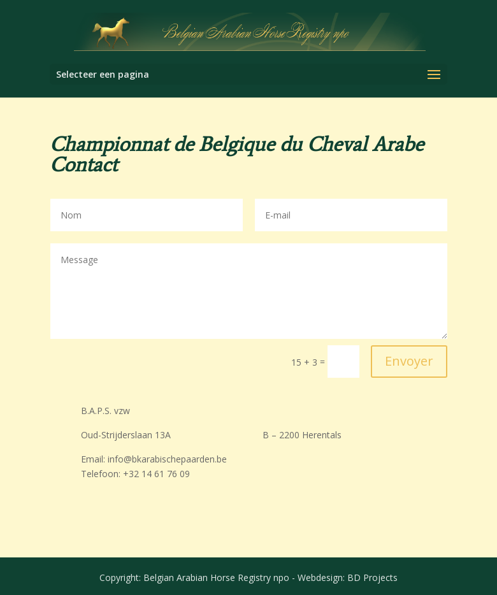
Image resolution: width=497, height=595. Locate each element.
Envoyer (409, 360)
